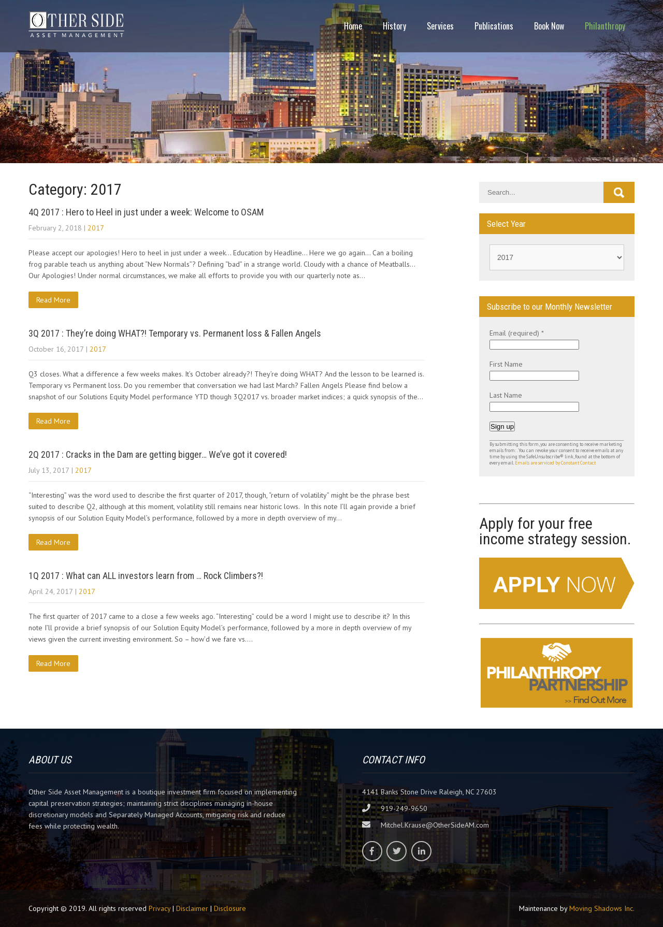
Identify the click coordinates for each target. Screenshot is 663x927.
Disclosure (230, 908)
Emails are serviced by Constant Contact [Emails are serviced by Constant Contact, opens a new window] (555, 463)
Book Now (549, 26)
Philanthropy (605, 26)
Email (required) (516, 333)
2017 (96, 228)
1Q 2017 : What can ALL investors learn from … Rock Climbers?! (145, 575)
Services (440, 26)
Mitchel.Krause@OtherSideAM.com (435, 825)
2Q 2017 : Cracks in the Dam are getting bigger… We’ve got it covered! (157, 454)
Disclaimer (192, 908)
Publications (493, 26)
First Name (506, 364)
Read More (53, 300)
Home (353, 26)
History (394, 26)
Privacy (159, 908)
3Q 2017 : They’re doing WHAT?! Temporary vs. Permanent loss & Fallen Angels (174, 333)
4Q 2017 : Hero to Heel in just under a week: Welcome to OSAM (146, 212)
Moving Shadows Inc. (602, 908)
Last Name (505, 395)
